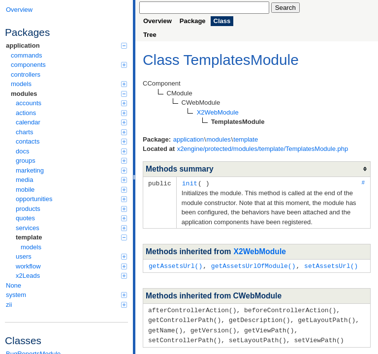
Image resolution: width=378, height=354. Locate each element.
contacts (71, 141)
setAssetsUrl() (331, 265)
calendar (71, 122)
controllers (25, 74)
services (71, 228)
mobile (71, 189)
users (71, 256)
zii (66, 304)
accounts (71, 103)
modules (69, 93)
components (69, 64)
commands (26, 55)
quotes (71, 218)
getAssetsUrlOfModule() (253, 265)
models (69, 84)
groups (71, 160)
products (71, 208)
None (13, 285)
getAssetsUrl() (175, 265)
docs (71, 151)
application (66, 45)
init (189, 182)
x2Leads (71, 275)
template (71, 237)
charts (71, 132)
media (71, 179)
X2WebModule (260, 251)
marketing (71, 170)
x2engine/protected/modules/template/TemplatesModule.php (262, 148)
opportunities (71, 199)
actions (71, 113)
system (66, 294)
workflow (71, 266)
